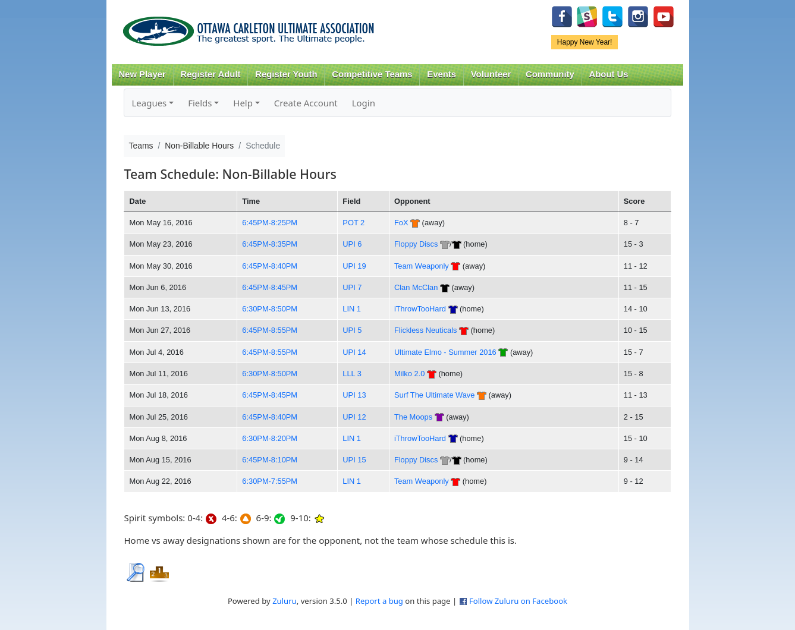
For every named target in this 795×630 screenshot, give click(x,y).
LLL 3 (352, 373)
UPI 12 (354, 416)
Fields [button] (200, 103)
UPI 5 (352, 330)
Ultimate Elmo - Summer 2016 (445, 352)
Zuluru (284, 601)
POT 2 (353, 222)
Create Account (306, 103)
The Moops (413, 416)
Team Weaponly (421, 266)
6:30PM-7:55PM (269, 481)
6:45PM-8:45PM (269, 287)
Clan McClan (416, 287)
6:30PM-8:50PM (269, 308)
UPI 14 (354, 352)
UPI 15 (354, 459)
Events (441, 74)
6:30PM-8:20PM (269, 438)
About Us (609, 74)
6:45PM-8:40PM (269, 266)
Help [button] (243, 103)
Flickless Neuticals (425, 330)
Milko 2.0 (409, 373)
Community (550, 74)
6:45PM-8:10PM (269, 459)
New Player (141, 74)
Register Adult (210, 74)
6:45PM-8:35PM (269, 244)
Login (363, 103)
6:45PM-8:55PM (269, 330)
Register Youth (286, 74)
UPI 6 (352, 244)
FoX (401, 222)
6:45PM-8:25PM (269, 222)
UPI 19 (354, 266)
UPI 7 (352, 287)
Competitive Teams (372, 74)
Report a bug (379, 601)
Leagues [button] (148, 103)
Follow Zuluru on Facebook (518, 601)
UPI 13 (354, 394)
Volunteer (491, 74)
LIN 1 (351, 308)
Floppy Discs (416, 244)
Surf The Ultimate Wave (434, 394)
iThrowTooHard (420, 308)
